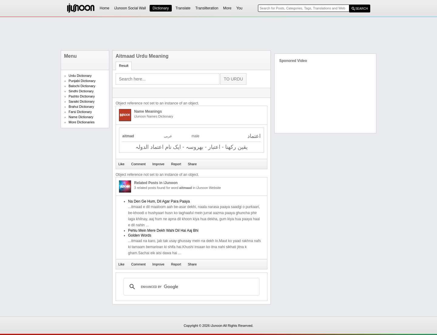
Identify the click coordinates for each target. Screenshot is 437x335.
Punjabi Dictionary (82, 81)
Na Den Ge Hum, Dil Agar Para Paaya (159, 201)
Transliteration (206, 8)
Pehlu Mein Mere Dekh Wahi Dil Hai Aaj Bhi (163, 230)
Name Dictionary (81, 117)
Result (123, 65)
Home (105, 8)
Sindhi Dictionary (81, 91)
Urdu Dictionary (80, 75)
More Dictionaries (82, 122)
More (227, 8)
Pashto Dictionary (82, 96)
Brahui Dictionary (81, 106)
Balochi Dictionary (82, 86)
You (239, 8)
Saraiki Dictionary (82, 101)
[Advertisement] (218, 33)
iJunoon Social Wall (130, 8)
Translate (183, 8)
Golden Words (139, 235)
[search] (190, 286)
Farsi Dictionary (80, 112)
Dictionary (161, 8)
